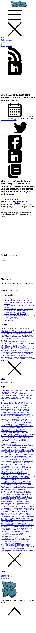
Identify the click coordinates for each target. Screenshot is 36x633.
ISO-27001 (24, 478)
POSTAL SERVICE (21, 506)
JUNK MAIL (15, 335)
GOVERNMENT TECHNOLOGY (19, 463)
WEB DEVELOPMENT (26, 550)
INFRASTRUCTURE (8, 471)
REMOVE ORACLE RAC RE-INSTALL (15, 514)
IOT (33, 348)
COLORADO (5, 335)
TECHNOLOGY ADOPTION (21, 541)
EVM (26, 457)
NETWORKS (16, 494)
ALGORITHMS (6, 407)
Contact (3, 42)
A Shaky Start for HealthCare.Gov (14, 312)
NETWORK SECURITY (9, 399)
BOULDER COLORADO (22, 410)
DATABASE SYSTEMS (9, 330)
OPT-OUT (14, 499)
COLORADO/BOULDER (9, 343)
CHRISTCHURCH (7, 419)
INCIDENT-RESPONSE (23, 466)
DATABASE (14, 439)
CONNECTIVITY (7, 429)
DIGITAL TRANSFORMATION (23, 446)
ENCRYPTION (28, 454)
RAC (4, 397)
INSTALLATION (6, 473)
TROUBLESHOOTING (19, 546)
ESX (22, 457)
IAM (14, 466)
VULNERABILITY (20, 548)
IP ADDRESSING (29, 476)
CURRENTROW (6, 432)
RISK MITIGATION (23, 518)
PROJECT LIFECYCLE (8, 508)
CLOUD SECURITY (13, 422)
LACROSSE (14, 350)
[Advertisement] (17, 234)
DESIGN (10, 446)
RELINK (20, 513)
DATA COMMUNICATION (10, 436)
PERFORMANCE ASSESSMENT (19, 503)
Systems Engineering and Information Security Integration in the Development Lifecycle (18, 299)
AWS (26, 409)
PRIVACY (31, 506)
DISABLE (15, 447)
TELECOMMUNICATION (9, 545)
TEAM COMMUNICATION (21, 540)
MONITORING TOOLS (18, 491)
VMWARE (31, 359)
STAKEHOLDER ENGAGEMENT (12, 535)
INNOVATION (20, 471)
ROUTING (5, 520)
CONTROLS (17, 429)
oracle (9, 120)
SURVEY (23, 536)
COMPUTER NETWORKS (26, 343)
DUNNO (4, 347)
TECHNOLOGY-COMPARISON (11, 543)
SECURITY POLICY (15, 528)
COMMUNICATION (8, 426)
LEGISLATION (18, 484)
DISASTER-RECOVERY (21, 449)
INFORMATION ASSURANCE (20, 333)
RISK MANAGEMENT (12, 393)
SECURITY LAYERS (19, 525)
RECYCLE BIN (29, 510)
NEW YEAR (25, 494)
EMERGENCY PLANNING (22, 452)
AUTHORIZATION (7, 409)
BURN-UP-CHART (18, 412)
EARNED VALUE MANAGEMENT (22, 451)
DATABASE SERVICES (20, 441)
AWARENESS (19, 409)
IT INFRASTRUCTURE (17, 479)
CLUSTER (23, 422)
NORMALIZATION (19, 496)
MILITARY (18, 489)
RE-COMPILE (10, 510)
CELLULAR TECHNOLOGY (10, 417)
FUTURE (29, 461)
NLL (11, 496)
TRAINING (22, 545)
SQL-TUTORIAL (18, 533)
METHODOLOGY (19, 488)
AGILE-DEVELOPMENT (22, 405)
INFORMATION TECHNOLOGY (19, 469)
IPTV (3, 478)
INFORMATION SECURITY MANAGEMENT (16, 328)
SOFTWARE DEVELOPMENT (11, 531)
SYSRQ (29, 536)
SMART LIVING (24, 530)
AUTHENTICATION (22, 407)
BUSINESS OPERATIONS (9, 416)
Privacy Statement (6, 41)
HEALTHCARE (13, 464)
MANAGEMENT (7, 488)
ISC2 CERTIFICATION (13, 478)
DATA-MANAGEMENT (21, 437)
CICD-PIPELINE (23, 421)
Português (9, 46)
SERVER (25, 528)
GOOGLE (4, 463)
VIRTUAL (30, 546)
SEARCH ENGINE (20, 357)
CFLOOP (23, 417)
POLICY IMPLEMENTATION (11, 505)
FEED (3, 461)
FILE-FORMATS (11, 461)
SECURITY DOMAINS (18, 523)
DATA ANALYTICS (7, 345)
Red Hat (17, 203)
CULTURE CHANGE (20, 431)
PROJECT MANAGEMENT (20, 355)
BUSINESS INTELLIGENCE (20, 414)
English (3, 46)
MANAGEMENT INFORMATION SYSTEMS (16, 337)
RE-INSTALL (19, 510)
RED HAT (13, 338)
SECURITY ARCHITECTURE (11, 521)
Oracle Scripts (5, 575)
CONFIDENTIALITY (18, 427)
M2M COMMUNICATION (18, 486)
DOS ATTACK (6, 451)
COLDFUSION (14, 342)
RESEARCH (9, 357)
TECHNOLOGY (22, 359)
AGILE (12, 395)
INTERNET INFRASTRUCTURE (19, 474)
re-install (14, 120)
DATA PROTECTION (26, 436)
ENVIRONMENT (14, 457)
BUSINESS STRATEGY (26, 416)
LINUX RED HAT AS (27, 335)
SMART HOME (13, 530)
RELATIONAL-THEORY (9, 513)
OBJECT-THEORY (15, 498)
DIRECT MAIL (6, 447)
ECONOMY (8, 452)
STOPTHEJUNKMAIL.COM (10, 536)
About (2, 39)
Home (2, 37)
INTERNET (5, 474)
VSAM (11, 548)
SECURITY (5, 395)
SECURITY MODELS (20, 526)
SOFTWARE (23, 330)
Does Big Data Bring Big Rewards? (15, 314)
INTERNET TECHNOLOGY (10, 476)
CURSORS (16, 432)
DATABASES (18, 444)
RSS (10, 520)
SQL (11, 533)
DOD (32, 449)
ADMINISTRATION (16, 404)
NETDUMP (11, 493)
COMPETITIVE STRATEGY (24, 426)
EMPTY (20, 454)
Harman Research (6, 578)
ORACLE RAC (18, 332)
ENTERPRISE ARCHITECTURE (11, 456)
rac (6, 120)
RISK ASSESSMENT (28, 516)
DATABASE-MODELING (9, 442)
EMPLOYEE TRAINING (9, 454)
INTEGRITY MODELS (19, 473)
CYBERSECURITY (27, 394)
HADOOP (4, 464)
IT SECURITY (18, 481)
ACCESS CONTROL (13, 397)
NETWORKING (6, 494)
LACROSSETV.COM (16, 483)
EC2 (2, 452)
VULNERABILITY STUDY (10, 550)
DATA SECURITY (7, 437)
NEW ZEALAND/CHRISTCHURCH (20, 354)
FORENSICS (21, 461)
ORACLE (16, 394)
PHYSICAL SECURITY (25, 399)
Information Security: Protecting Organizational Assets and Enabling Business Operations (18, 309)
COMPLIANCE (26, 397)
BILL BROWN (6, 383)
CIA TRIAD (13, 421)
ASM (13, 407)
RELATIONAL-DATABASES (24, 511)
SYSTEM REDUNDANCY (9, 538)
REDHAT (11, 511)
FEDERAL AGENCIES (25, 459)
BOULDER (21, 338)
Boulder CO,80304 (6, 577)
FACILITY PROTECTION (9, 459)
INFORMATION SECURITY (11, 392)
